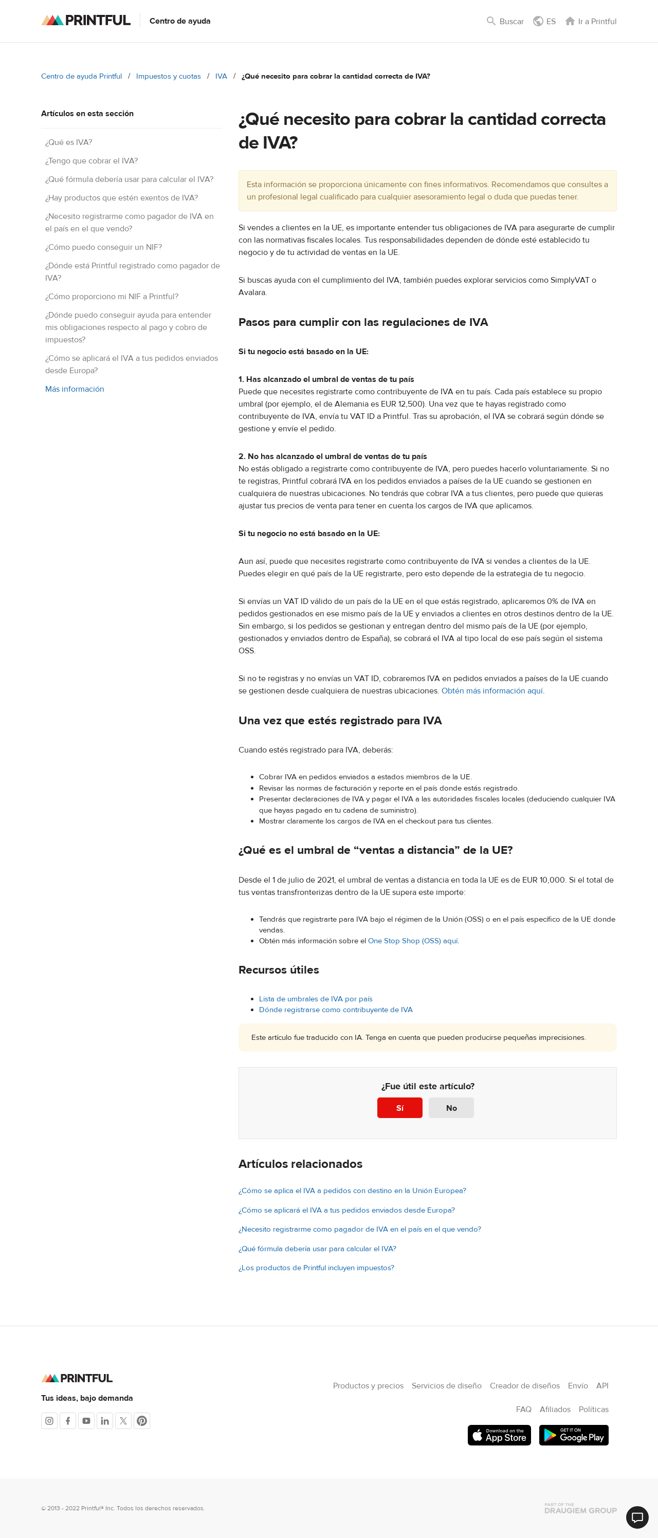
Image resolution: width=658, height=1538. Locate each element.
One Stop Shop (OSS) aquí (413, 941)
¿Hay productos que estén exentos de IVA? (121, 198)
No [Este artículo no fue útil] (451, 1108)
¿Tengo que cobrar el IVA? (91, 161)
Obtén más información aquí (492, 691)
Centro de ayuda (180, 21)
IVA (221, 76)
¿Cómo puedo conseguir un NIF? (103, 247)
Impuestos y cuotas (168, 76)
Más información (74, 389)
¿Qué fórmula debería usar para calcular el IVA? (129, 179)
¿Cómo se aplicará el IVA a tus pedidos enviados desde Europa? (347, 1210)
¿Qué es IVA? (68, 142)
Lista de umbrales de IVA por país (316, 999)
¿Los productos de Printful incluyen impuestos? (316, 1268)
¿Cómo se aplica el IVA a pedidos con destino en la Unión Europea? (352, 1191)
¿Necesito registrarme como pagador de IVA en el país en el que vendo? (360, 1229)
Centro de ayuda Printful (81, 76)
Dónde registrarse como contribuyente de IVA (336, 1010)
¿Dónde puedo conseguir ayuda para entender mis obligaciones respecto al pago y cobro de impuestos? (128, 327)
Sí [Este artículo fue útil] (400, 1108)
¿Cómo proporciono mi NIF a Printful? (111, 296)
